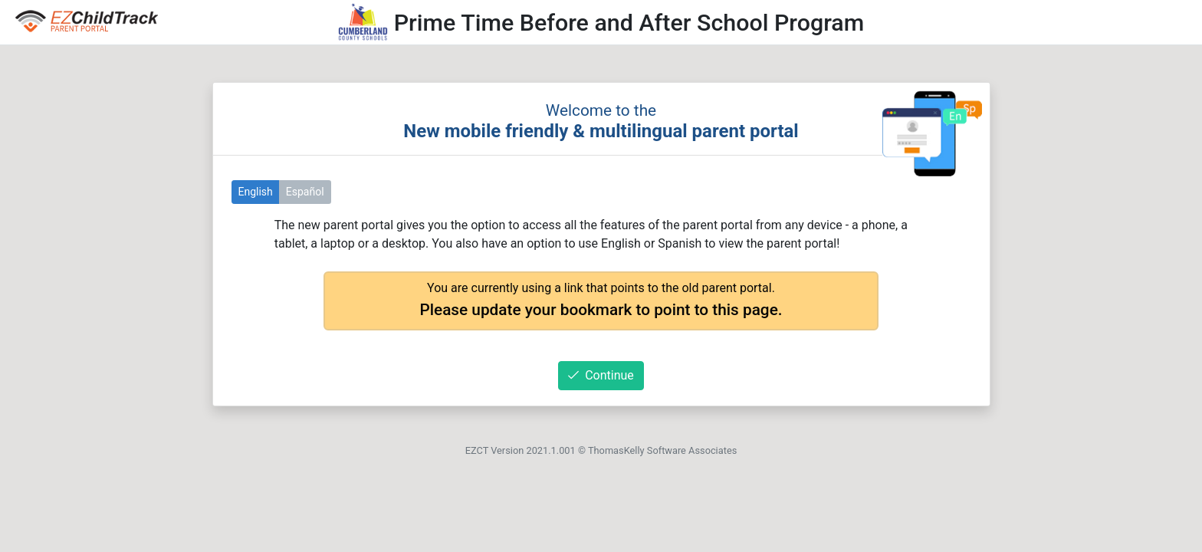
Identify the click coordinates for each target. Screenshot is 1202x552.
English (255, 192)
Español (305, 192)
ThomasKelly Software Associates (662, 450)
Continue (601, 375)
